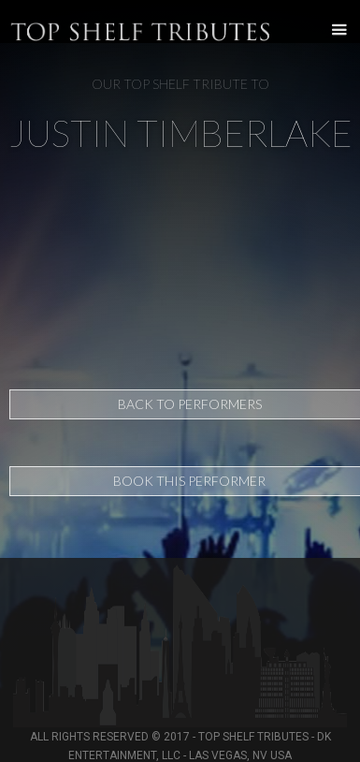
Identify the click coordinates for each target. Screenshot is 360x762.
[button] (334, 30)
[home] (4, 21)
